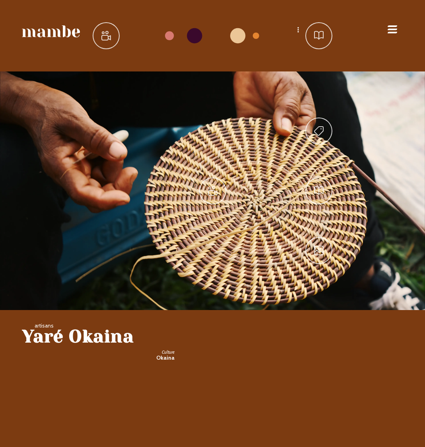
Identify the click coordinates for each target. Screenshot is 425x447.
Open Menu (392, 29)
